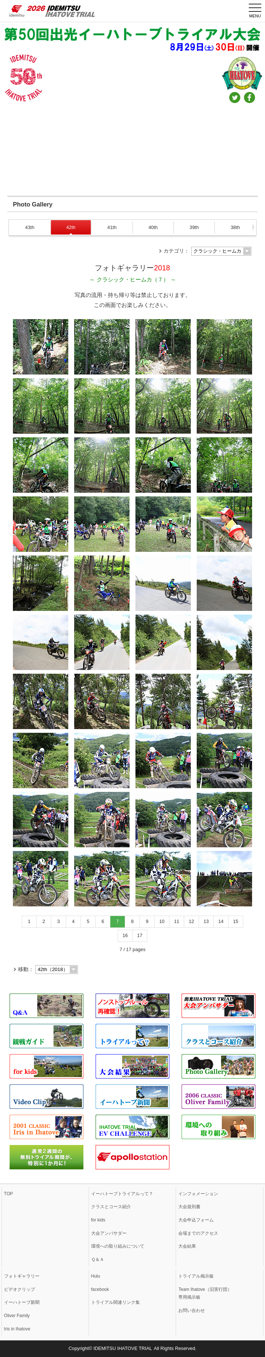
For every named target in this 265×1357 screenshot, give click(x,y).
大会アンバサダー (109, 1233)
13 (206, 921)
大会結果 (187, 1246)
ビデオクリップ (19, 1289)
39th (194, 227)
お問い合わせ (191, 1310)
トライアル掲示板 (196, 1276)
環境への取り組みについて (117, 1246)
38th (235, 227)
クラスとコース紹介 (111, 1206)
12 (191, 921)
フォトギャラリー (21, 1276)
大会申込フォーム (196, 1220)
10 (161, 921)
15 (235, 921)
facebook (100, 1289)
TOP (8, 1193)
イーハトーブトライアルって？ (122, 1193)
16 (125, 935)
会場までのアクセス (198, 1233)
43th (29, 227)
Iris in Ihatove (17, 1329)
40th (153, 227)
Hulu (95, 1276)
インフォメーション (198, 1193)
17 (139, 935)
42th (70, 227)
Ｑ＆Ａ (97, 1259)
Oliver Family (17, 1315)
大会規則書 (189, 1206)
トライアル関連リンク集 (115, 1302)
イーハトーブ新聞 (21, 1302)
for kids (98, 1220)
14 (220, 921)
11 (176, 921)
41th (112, 227)
